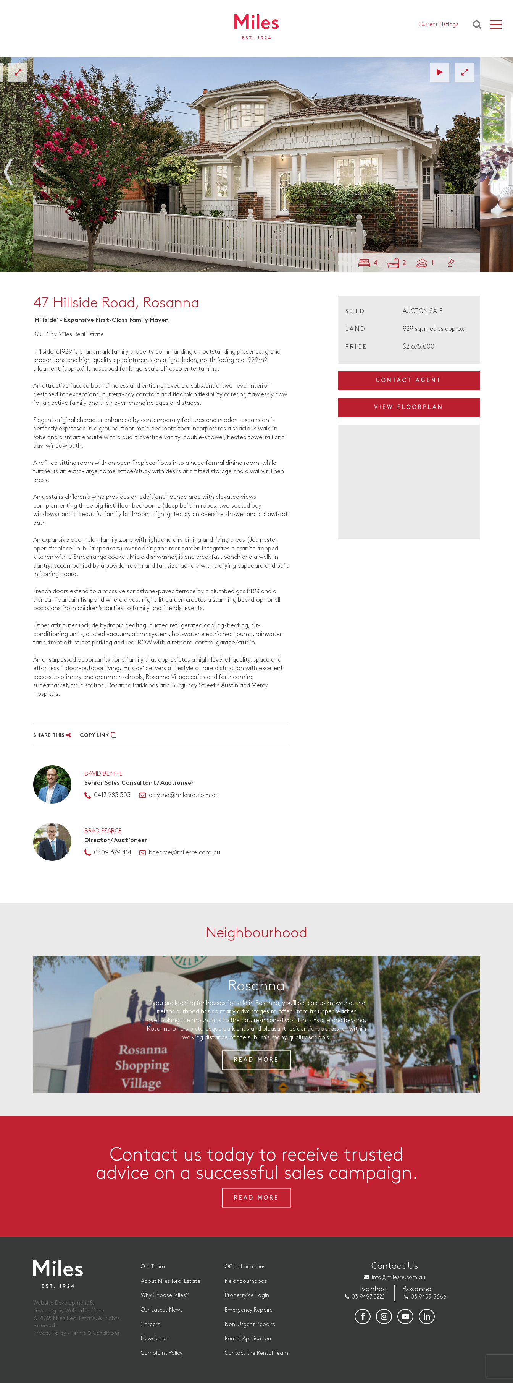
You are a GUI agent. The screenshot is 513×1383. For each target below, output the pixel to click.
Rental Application (248, 1338)
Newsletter (155, 1338)
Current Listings (438, 26)
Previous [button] (16, 167)
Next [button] (497, 167)
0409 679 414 (112, 852)
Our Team (153, 1266)
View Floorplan (409, 407)
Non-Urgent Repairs (250, 1324)
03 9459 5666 (429, 1296)
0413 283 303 (112, 795)
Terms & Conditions (95, 1333)
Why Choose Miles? (165, 1295)
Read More (256, 1060)
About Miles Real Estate (171, 1281)
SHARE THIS (52, 735)
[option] (256, 164)
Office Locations (245, 1266)
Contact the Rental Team (256, 1353)
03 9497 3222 (368, 1296)
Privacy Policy (49, 1333)
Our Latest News (162, 1309)
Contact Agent (409, 380)
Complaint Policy (162, 1353)
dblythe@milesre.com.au (184, 795)
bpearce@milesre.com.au (184, 852)
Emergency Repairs (249, 1309)
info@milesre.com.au (399, 1277)
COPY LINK (98, 735)
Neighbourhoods (246, 1281)
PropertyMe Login (247, 1295)
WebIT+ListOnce (84, 1310)
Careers (151, 1324)
